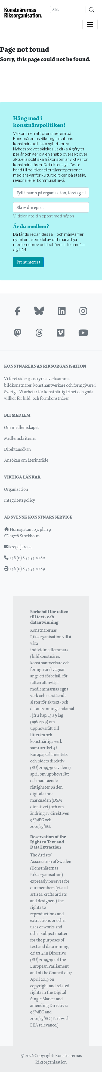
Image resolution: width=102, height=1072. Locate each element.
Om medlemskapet (21, 427)
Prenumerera (28, 262)
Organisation (16, 489)
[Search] (67, 9)
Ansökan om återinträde (26, 460)
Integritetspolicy (19, 500)
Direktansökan (17, 449)
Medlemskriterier (20, 438)
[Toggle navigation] (90, 24)
